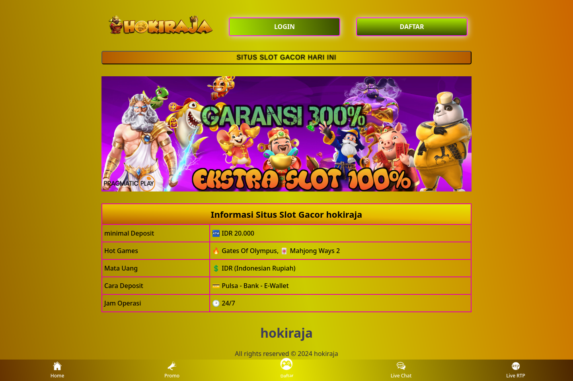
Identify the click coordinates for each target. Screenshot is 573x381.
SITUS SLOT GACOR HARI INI (286, 57)
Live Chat (401, 370)
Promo (171, 370)
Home (57, 370)
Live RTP (515, 370)
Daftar (286, 370)
